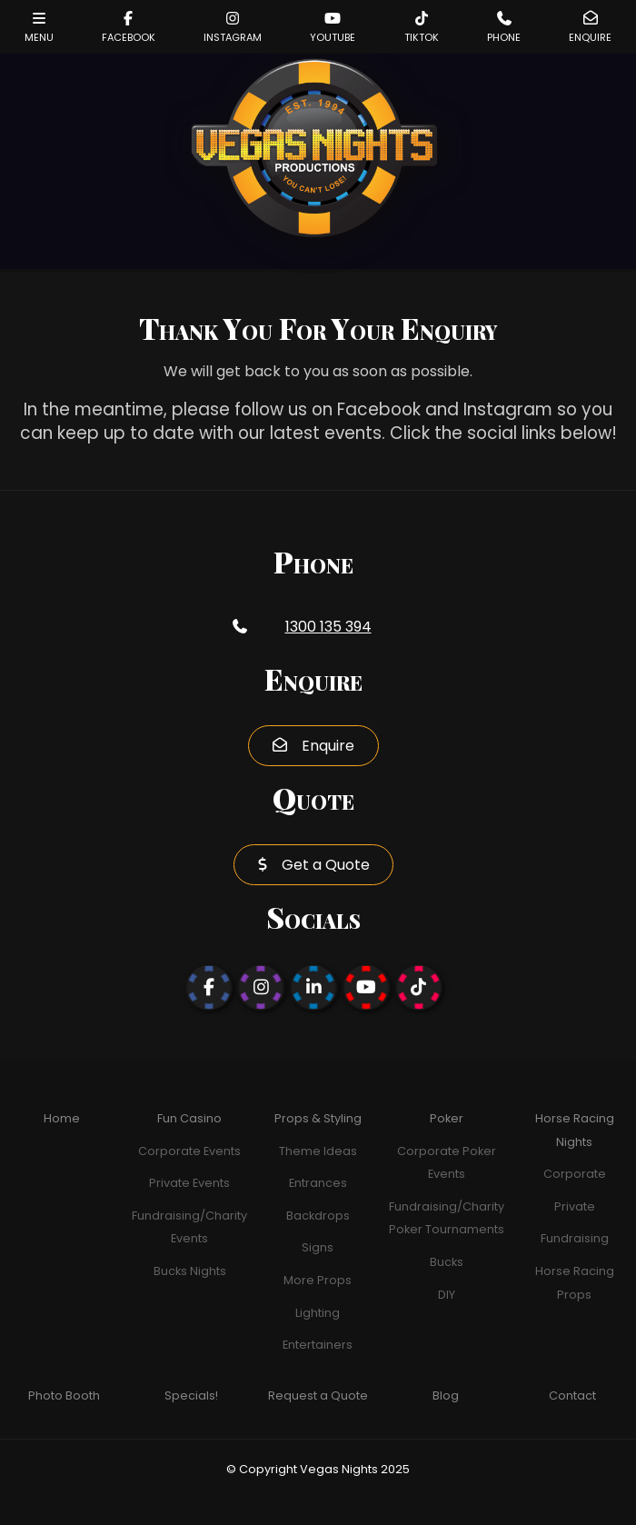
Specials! (191, 1395)
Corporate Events (189, 1151)
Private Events (189, 1183)
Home (62, 1118)
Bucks (446, 1262)
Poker (446, 1118)
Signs (317, 1247)
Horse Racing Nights (574, 1130)
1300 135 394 (328, 626)
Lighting (317, 1313)
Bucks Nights (190, 1271)
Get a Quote (326, 864)
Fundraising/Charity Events (189, 1227)
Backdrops (318, 1215)
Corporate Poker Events (446, 1162)
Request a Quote (318, 1395)
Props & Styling (318, 1118)
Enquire (328, 745)
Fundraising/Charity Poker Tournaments (446, 1218)
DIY (446, 1294)
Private (574, 1206)
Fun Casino (189, 1118)
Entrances (318, 1183)
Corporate (574, 1173)
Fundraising (575, 1238)
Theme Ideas (318, 1151)
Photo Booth (64, 1395)
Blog (445, 1395)
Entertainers (318, 1344)
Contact (572, 1395)
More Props (317, 1280)
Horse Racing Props (574, 1282)
